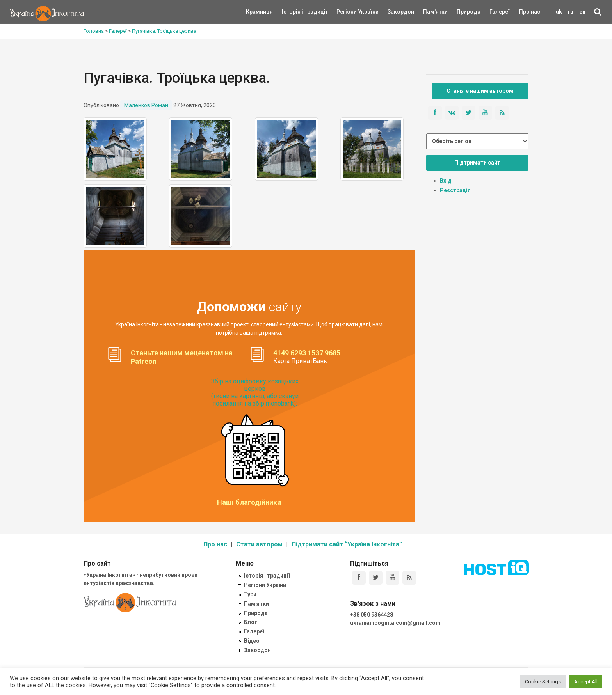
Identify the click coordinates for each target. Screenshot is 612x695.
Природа (463, 12)
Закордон (394, 12)
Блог (250, 622)
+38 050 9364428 (371, 615)
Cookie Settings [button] (543, 681)
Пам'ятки (429, 12)
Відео (252, 641)
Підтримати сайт (477, 163)
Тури (250, 594)
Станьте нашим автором (480, 91)
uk (559, 12)
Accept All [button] (586, 681)
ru (570, 12)
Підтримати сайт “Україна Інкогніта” (347, 544)
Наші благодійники (249, 502)
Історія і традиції (293, 12)
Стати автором (259, 544)
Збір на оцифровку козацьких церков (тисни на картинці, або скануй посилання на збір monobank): (255, 393)
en (582, 12)
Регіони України (347, 12)
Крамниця (259, 12)
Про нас (529, 12)
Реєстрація (455, 190)
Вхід (446, 180)
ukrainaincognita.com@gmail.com (395, 623)
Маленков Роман (146, 105)
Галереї (499, 12)
